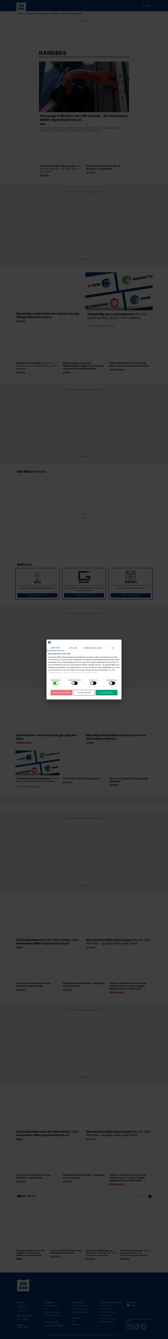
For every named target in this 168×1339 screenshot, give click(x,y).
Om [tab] (112, 648)
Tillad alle (106, 693)
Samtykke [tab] (55, 648)
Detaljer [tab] (73, 648)
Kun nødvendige (61, 693)
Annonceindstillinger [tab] (93, 648)
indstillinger (107, 667)
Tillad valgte (84, 693)
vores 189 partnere (60, 657)
